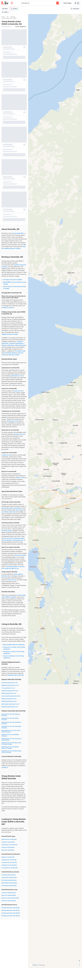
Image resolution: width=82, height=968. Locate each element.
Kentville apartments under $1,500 (11, 910)
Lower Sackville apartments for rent (11, 696)
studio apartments (20, 345)
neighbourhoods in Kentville (15, 675)
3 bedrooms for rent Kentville (9, 865)
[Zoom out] (79, 963)
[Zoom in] (79, 961)
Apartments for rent (16, 376)
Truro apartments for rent (8, 688)
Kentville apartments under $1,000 (11, 907)
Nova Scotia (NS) (18, 233)
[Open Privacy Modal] (12, 3)
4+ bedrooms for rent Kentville (10, 867)
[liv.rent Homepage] (5, 3)
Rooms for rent (19, 477)
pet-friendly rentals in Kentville (11, 508)
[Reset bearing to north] (79, 965)
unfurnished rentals (10, 353)
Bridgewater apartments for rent (10, 685)
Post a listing (67, 3)
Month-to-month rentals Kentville (10, 898)
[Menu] (77, 3)
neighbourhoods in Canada (10, 334)
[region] (55, 491)
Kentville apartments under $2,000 (11, 913)
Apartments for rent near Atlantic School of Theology (10, 747)
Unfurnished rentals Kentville (9, 877)
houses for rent (17, 391)
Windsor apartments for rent (9, 698)
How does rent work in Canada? (12, 279)
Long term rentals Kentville (9, 892)
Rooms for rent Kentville (8, 850)
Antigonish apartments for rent (10, 706)
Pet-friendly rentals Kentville (9, 880)
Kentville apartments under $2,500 (11, 915)
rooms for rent (12, 580)
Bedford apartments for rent (9, 693)
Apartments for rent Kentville (9, 839)
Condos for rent (6, 455)
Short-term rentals (20, 555)
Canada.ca (5, 767)
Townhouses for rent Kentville (9, 844)
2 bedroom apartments (16, 343)
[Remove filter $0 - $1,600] (8, 12)
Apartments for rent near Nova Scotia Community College (11, 743)
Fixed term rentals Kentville (9, 900)
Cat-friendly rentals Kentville (9, 885)
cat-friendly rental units (9, 512)
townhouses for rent (13, 421)
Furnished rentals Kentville (8, 875)
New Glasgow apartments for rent (10, 704)
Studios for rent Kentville (8, 857)
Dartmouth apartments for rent (10, 682)
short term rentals (14, 354)
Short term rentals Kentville (9, 895)
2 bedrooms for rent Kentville (9, 862)
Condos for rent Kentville (8, 842)
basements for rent (19, 434)
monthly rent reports (8, 307)
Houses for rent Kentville (8, 847)
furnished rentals (20, 351)
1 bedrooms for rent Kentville (9, 859)
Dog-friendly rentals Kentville (9, 883)
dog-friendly (19, 510)
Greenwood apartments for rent (10, 690)
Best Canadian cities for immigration (14, 644)
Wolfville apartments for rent (9, 701)
